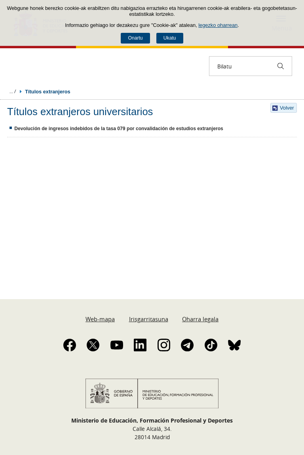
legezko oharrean (218, 25)
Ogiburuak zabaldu (12, 91)
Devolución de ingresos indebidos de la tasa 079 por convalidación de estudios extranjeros (118, 128)
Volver (287, 108)
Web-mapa (100, 319)
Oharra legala (200, 319)
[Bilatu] (280, 66)
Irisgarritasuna (148, 319)
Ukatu (169, 38)
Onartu (135, 38)
